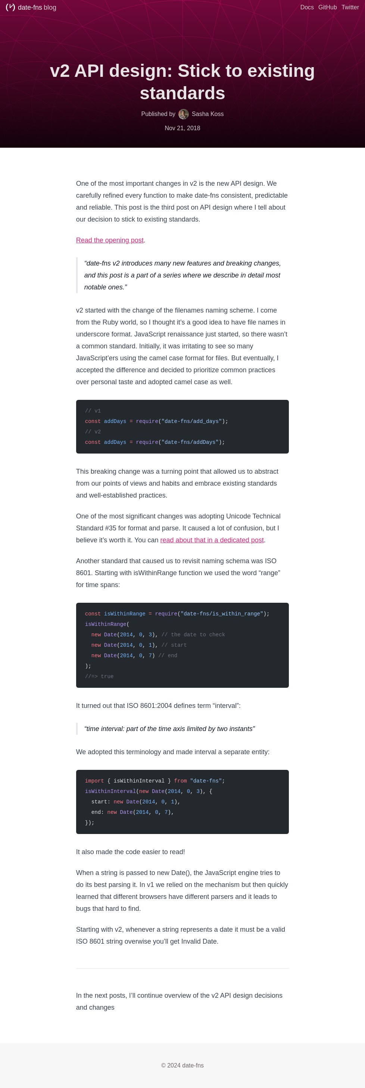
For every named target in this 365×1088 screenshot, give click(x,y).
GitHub (327, 7)
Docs (307, 7)
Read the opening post (110, 240)
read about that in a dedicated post (211, 540)
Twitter (350, 7)
